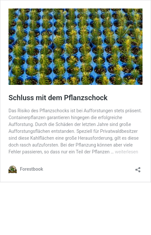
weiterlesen (126, 151)
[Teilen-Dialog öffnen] (138, 168)
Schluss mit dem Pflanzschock (58, 98)
